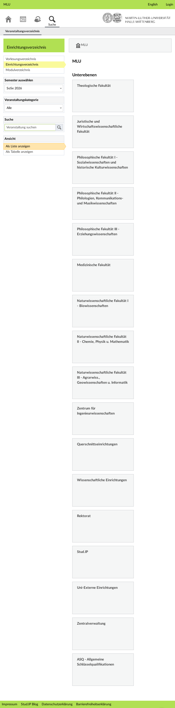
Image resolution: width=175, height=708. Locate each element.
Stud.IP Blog (29, 704)
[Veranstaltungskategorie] (34, 108)
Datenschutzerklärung (57, 704)
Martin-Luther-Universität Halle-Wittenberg (136, 18)
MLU (84, 45)
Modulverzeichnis (18, 70)
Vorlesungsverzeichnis (21, 59)
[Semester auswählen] (34, 88)
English (153, 4)
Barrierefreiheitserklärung (93, 704)
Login (169, 4)
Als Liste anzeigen (18, 146)
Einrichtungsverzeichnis (22, 64)
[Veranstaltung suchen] (30, 127)
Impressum (9, 704)
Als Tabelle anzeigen (19, 151)
